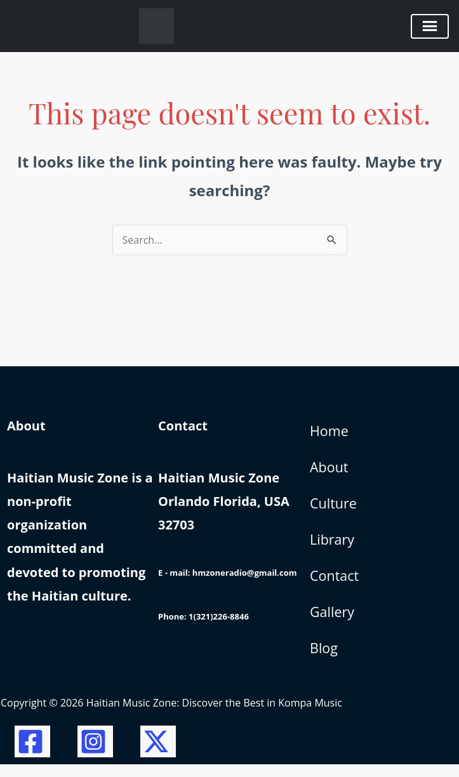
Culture (334, 507)
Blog (324, 659)
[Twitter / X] (158, 754)
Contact (335, 584)
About (329, 469)
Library (333, 545)
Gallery (333, 621)
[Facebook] (32, 754)
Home (329, 431)
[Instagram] (95, 754)
